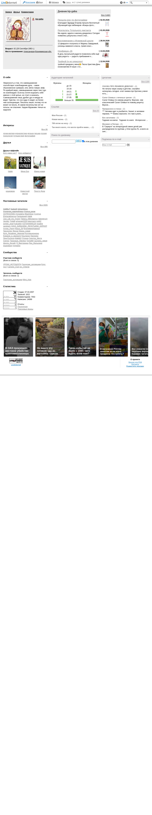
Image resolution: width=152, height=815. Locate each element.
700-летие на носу (60, 123)
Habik (10, 171)
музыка (31, 133)
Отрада (25, 238)
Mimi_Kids (27, 280)
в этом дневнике (91, 141)
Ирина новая (39, 171)
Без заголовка (108, 118)
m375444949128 (29, 224)
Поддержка (121, 2)
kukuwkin (18, 224)
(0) (65, 115)
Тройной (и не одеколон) (70, 61)
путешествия (18, 136)
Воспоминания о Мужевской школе (75, 40)
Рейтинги (55, 2)
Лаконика (34, 236)
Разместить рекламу (135, 366)
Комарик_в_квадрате (12, 236)
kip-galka (33, 19)
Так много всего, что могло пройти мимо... (71, 127)
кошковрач (10, 191)
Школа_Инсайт (9, 243)
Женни (15, 231)
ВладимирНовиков (32, 229)
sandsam (7, 226)
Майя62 (18, 238)
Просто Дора (39, 191)
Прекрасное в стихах (111, 109)
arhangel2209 (21, 221)
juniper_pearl (8, 224)
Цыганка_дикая (40, 241)
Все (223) (44, 205)
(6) (134, 98)
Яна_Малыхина (35, 243)
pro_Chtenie (24, 267)
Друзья (16, 12)
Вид (125, 3)
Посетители (23, 307)
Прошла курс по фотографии (72, 20)
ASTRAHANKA (9, 214)
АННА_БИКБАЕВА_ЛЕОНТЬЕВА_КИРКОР (29, 226)
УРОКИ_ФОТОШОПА (12, 264)
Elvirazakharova (9, 216)
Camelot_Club (13, 267)
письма (37, 133)
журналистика (21, 133)
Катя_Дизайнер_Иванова (13, 233)
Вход (41, 2)
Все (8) (44, 129)
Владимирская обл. (43, 51)
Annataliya (20, 214)
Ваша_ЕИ (19, 229)
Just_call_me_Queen (11, 219)
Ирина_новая (24, 231)
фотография (30, 136)
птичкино (16, 246)
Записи (8, 12)
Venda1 (6, 221)
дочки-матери (9, 133)
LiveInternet (10, 2)
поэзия (44, 133)
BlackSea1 (29, 214)
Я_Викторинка (22, 243)
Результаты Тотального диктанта (74, 30)
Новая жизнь (58, 119)
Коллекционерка (32, 233)
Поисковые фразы (25, 309)
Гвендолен (7, 231)
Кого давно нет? (10, 153)
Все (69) (44, 147)
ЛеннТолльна (8, 238)
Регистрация (30, 2)
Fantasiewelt (22, 216)
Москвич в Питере (110, 124)
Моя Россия (57, 115)
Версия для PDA (135, 362)
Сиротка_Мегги (35, 238)
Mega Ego (25, 171)
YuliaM (12, 221)
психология (8, 136)
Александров (29, 51)
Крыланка (26, 236)
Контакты (135, 364)
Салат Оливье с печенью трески (117, 98)
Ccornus (37, 214)
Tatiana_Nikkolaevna (29, 219)
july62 (38, 221)
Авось (68, 2)
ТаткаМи (30, 241)
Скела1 (6, 241)
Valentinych (42, 219)
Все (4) (96, 111)
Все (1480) (105, 15)
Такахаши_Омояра (18, 241)
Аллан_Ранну (9, 229)
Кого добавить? (24, 153)
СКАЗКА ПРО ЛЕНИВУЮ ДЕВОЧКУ (117, 86)
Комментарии (27, 12)
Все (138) (145, 82)
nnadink (39, 224)
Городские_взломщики (31, 264)
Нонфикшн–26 (65, 51)
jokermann (32, 221)
